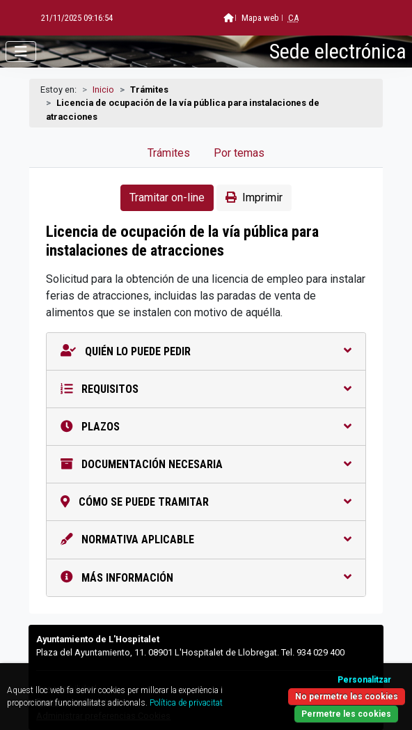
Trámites (169, 153)
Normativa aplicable (206, 539)
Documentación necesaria (206, 464)
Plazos (206, 426)
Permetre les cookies (346, 714)
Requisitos (206, 389)
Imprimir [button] (254, 197)
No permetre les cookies (346, 696)
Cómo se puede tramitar (206, 502)
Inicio (103, 89)
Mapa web (225, 18)
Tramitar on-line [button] (167, 197)
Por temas (239, 153)
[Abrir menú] (21, 51)
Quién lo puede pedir (206, 351)
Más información (206, 577)
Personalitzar (364, 680)
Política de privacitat (186, 703)
